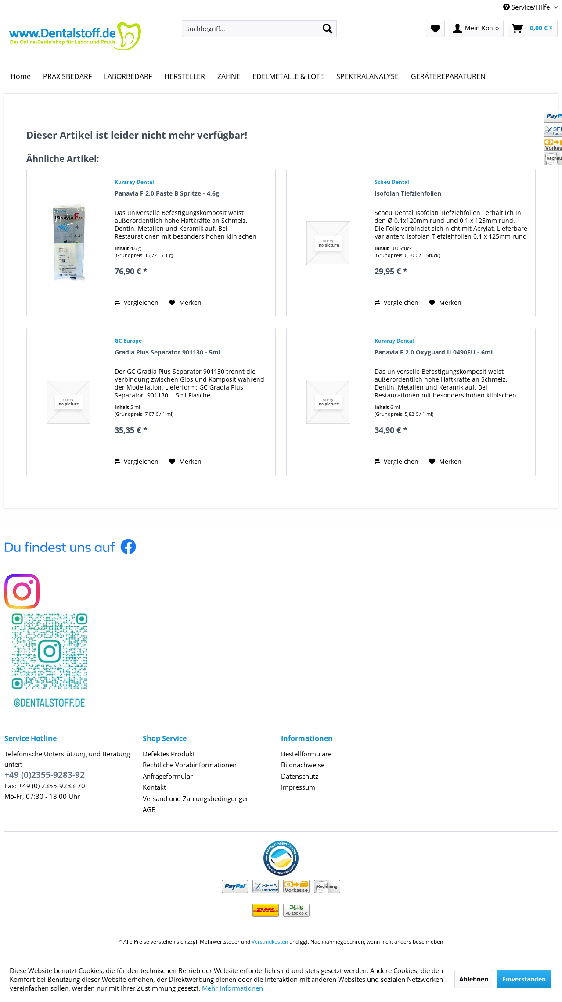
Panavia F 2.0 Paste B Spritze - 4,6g (167, 193)
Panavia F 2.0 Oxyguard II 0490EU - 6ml (434, 352)
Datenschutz (299, 776)
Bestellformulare (306, 753)
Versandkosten (270, 941)
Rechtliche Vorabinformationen (190, 764)
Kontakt (154, 787)
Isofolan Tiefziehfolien (408, 193)
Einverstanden (524, 979)
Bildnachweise (302, 764)
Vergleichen (137, 302)
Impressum (298, 787)
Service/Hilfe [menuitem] (527, 7)
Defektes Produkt (169, 753)
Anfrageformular (168, 776)
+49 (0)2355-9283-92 (44, 774)
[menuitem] (259, 28)
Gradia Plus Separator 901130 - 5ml (167, 352)
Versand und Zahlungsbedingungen (196, 798)
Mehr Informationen (232, 988)
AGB (149, 809)
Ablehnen (473, 979)
